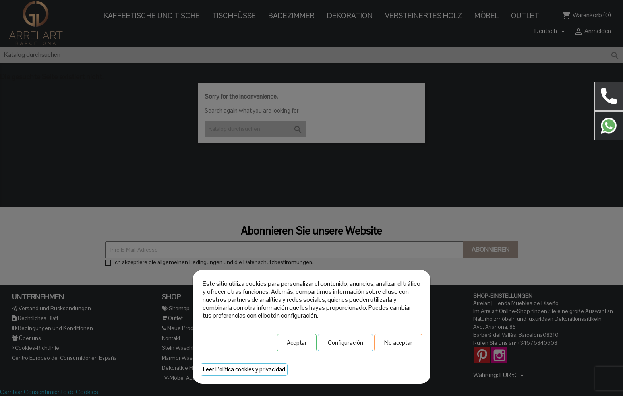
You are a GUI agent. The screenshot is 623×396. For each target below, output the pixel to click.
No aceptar (398, 342)
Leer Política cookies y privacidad (244, 369)
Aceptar (297, 342)
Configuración (345, 342)
